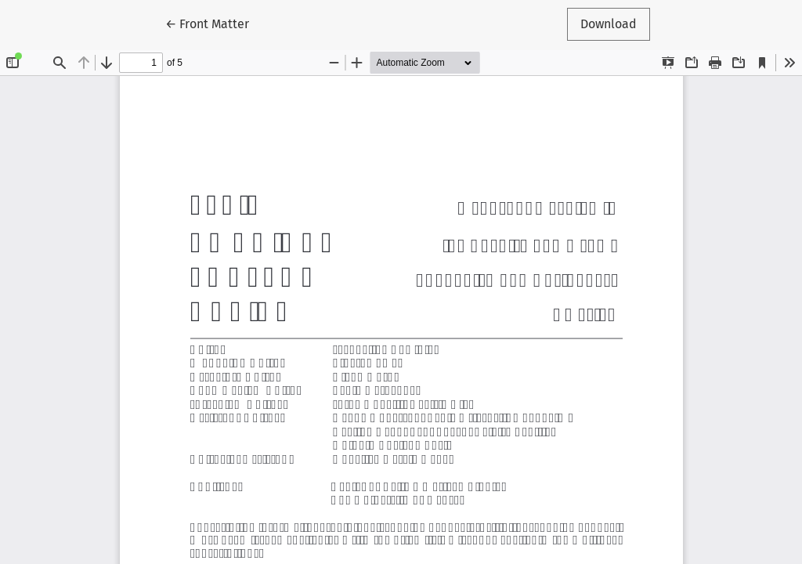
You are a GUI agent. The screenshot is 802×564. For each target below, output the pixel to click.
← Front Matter (213, 22)
